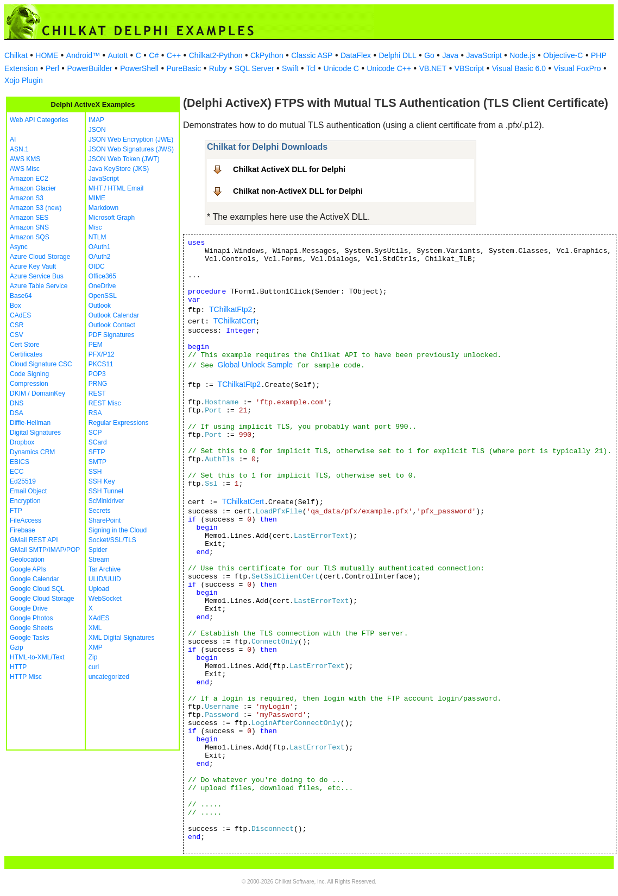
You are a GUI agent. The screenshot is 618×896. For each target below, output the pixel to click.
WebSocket (105, 598)
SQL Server (254, 68)
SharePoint (105, 520)
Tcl (311, 68)
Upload (99, 589)
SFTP (97, 452)
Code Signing (29, 374)
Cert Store (25, 344)
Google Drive (29, 608)
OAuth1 (100, 247)
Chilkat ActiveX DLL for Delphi (289, 169)
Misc (95, 227)
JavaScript (484, 55)
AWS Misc (25, 169)
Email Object (28, 491)
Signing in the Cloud (118, 530)
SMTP (97, 462)
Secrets (100, 510)
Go (429, 55)
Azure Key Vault (33, 266)
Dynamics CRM (32, 452)
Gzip (16, 647)
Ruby (218, 68)
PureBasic (183, 68)
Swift (290, 68)
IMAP (96, 120)
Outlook (100, 305)
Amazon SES (29, 217)
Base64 (21, 296)
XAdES (99, 618)
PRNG (98, 383)
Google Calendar (34, 579)
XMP (96, 647)
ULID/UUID (105, 579)
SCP (95, 432)
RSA (95, 413)
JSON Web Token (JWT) (124, 159)
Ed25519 (23, 481)
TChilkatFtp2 (230, 309)
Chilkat (16, 55)
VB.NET (433, 68)
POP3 (97, 374)
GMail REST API (34, 540)
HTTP (18, 667)
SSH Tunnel (106, 491)
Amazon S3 (26, 198)
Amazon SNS (29, 227)
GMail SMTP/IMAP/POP (45, 550)
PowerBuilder (89, 68)
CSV (16, 335)
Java (450, 55)
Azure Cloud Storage (40, 256)
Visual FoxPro (577, 68)
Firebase (22, 530)
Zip (93, 657)
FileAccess (25, 520)
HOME (46, 55)
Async (19, 247)
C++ (174, 55)
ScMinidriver (106, 501)
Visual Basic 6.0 (519, 68)
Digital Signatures (35, 432)
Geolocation (27, 559)
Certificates (26, 354)
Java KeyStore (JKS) (119, 169)
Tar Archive (105, 569)
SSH (95, 471)
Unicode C (341, 68)
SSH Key (102, 481)
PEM (96, 344)
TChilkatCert (234, 320)
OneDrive (102, 286)
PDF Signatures (112, 335)
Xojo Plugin (23, 80)
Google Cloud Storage (42, 598)
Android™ (83, 55)
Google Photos (31, 618)
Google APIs (28, 569)
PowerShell (139, 68)
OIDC (97, 266)
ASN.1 (19, 149)
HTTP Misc (26, 677)
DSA (16, 413)
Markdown (103, 208)
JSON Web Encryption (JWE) (131, 139)
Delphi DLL (397, 55)
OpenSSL (103, 296)
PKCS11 (101, 364)
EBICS (19, 462)
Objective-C (563, 55)
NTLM (97, 237)
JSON (97, 130)
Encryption (25, 501)
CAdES (20, 315)
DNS (16, 403)
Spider (98, 550)
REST (97, 393)
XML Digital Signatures (122, 637)
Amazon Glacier (33, 188)
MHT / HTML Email (116, 188)
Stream (99, 559)
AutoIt (118, 55)
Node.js (522, 55)
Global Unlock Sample (255, 364)
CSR (16, 325)
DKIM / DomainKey (37, 393)
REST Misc (105, 403)
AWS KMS (25, 159)
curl (94, 667)
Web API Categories (39, 120)
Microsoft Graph (112, 217)
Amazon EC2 (29, 178)
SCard (98, 442)
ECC (16, 471)
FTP (16, 510)
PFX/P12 (102, 354)
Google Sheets (31, 628)
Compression (29, 383)
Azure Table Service (39, 286)
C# (154, 55)
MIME (97, 198)
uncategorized (109, 677)
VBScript (469, 68)
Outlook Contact (112, 325)
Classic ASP (311, 55)
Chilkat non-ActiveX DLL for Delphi (298, 191)
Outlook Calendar (114, 315)
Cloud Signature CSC (41, 364)
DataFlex (355, 55)
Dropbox (22, 442)
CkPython (266, 55)
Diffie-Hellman (30, 423)
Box (15, 305)
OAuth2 (100, 256)
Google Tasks (29, 637)
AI (13, 139)
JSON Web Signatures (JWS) (131, 149)
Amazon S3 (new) (35, 208)
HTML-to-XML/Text (37, 657)
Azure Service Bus (37, 276)
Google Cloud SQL (37, 589)
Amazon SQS (29, 237)
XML (95, 628)
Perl (52, 68)
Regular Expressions (119, 423)
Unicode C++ (389, 68)
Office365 (102, 276)
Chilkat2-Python (216, 55)
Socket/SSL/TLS (112, 540)
